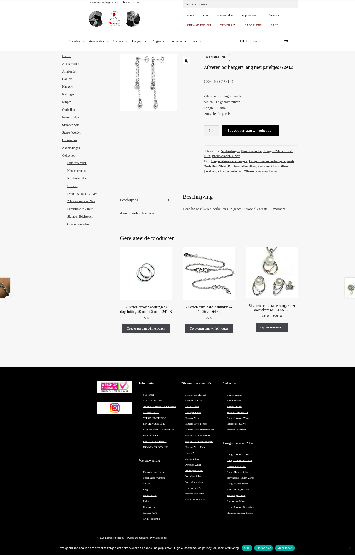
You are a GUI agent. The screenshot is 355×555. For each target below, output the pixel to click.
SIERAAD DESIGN (199, 25)
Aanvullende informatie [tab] (137, 213)
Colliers (120, 41)
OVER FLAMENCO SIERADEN (159, 406)
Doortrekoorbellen (194, 482)
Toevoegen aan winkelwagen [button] (146, 328)
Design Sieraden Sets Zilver (240, 507)
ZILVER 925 (227, 25)
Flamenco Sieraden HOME (240, 513)
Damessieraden (251, 151)
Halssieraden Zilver (236, 466)
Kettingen (68, 94)
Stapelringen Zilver (236, 495)
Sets (196, 41)
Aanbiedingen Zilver (195, 499)
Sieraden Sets (70, 125)
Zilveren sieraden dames (260, 171)
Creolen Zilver (192, 459)
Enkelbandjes (70, 117)
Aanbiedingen (230, 151)
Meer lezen (285, 548)
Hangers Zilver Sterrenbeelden (200, 429)
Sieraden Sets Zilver (194, 493)
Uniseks (72, 186)
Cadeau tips (69, 140)
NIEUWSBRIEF (151, 412)
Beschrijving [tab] (129, 200)
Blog (145, 489)
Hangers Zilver (192, 418)
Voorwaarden (225, 15)
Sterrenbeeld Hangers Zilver (240, 478)
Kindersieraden (77, 178)
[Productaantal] (211, 130)
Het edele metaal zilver (154, 472)
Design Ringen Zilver (237, 483)
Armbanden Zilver (194, 400)
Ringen (158, 41)
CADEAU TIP (253, 25)
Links (146, 501)
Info (205, 15)
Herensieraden (76, 170)
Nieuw (66, 56)
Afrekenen (272, 15)
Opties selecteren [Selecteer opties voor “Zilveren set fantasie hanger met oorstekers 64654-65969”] (271, 327)
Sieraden (76, 41)
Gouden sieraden (78, 224)
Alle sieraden (70, 64)
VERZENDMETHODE (154, 418)
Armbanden (98, 41)
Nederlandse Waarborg (154, 478)
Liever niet (264, 548)
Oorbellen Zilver (215, 166)
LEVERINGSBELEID (154, 424)
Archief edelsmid (151, 518)
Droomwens (149, 507)
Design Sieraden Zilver (82, 193)
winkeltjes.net (159, 537)
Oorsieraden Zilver (236, 501)
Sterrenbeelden (71, 132)
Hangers (139, 41)
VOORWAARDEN (152, 400)
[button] (186, 60)
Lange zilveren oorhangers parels (271, 161)
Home (190, 15)
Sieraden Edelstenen (80, 216)
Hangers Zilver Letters (196, 424)
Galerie (146, 483)
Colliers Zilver (192, 406)
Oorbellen (178, 41)
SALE (274, 25)
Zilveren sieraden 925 (81, 201)
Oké (247, 548)
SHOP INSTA (150, 495)
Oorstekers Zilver (193, 476)
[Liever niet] (349, 548)
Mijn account (249, 15)
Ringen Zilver (191, 453)
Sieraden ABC (150, 513)
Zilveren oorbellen (230, 171)
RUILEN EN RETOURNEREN (158, 429)
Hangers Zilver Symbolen (197, 435)
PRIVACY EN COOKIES (155, 447)
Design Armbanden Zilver (239, 460)
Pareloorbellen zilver (242, 166)
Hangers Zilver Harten (196, 447)
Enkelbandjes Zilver (194, 488)
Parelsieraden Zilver (226, 156)
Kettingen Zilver (193, 412)
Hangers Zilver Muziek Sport (199, 441)
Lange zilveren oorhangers (229, 161)
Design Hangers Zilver (238, 472)
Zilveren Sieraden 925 (195, 395)
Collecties (68, 155)
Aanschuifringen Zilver (238, 489)
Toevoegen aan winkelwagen (250, 130)
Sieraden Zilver (268, 166)
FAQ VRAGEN (150, 435)
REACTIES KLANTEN (155, 441)
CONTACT (148, 395)
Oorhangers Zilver (194, 470)
